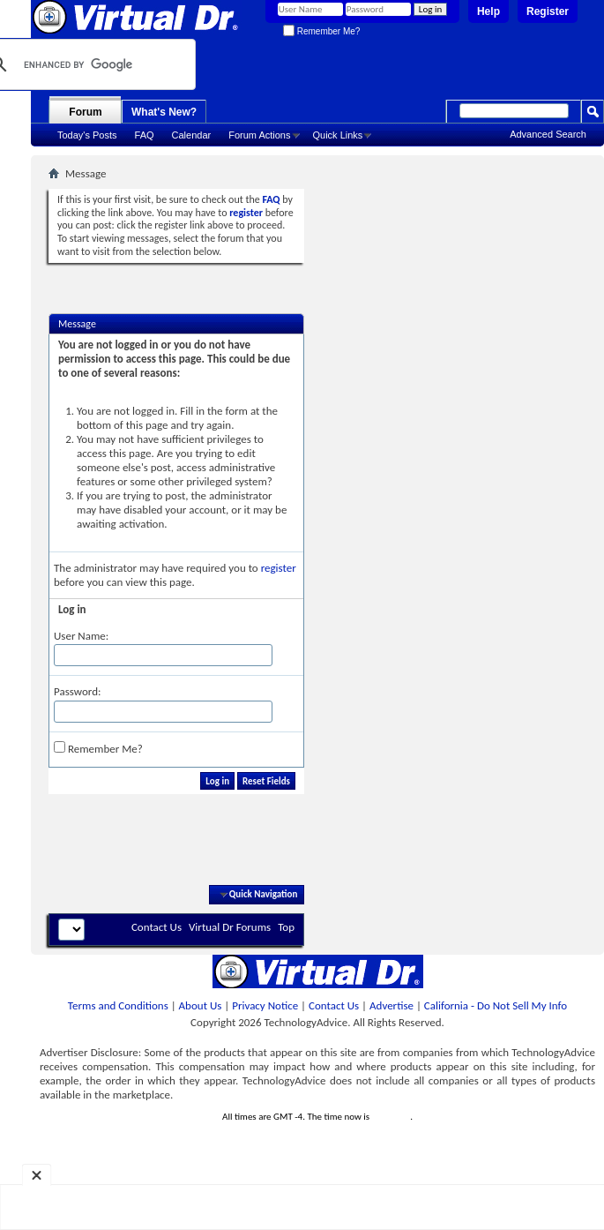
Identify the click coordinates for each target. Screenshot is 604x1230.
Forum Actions (259, 135)
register (278, 567)
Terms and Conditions (118, 1005)
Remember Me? (321, 31)
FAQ (144, 135)
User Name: (81, 635)
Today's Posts (87, 135)
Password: (77, 691)
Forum (85, 112)
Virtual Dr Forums (230, 927)
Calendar (192, 135)
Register (547, 11)
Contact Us (156, 927)
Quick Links (338, 135)
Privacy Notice (265, 1005)
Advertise (391, 1005)
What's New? (164, 112)
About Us (200, 1005)
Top (286, 927)
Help (488, 11)
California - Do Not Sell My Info (495, 1005)
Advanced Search (548, 134)
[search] (82, 64)
